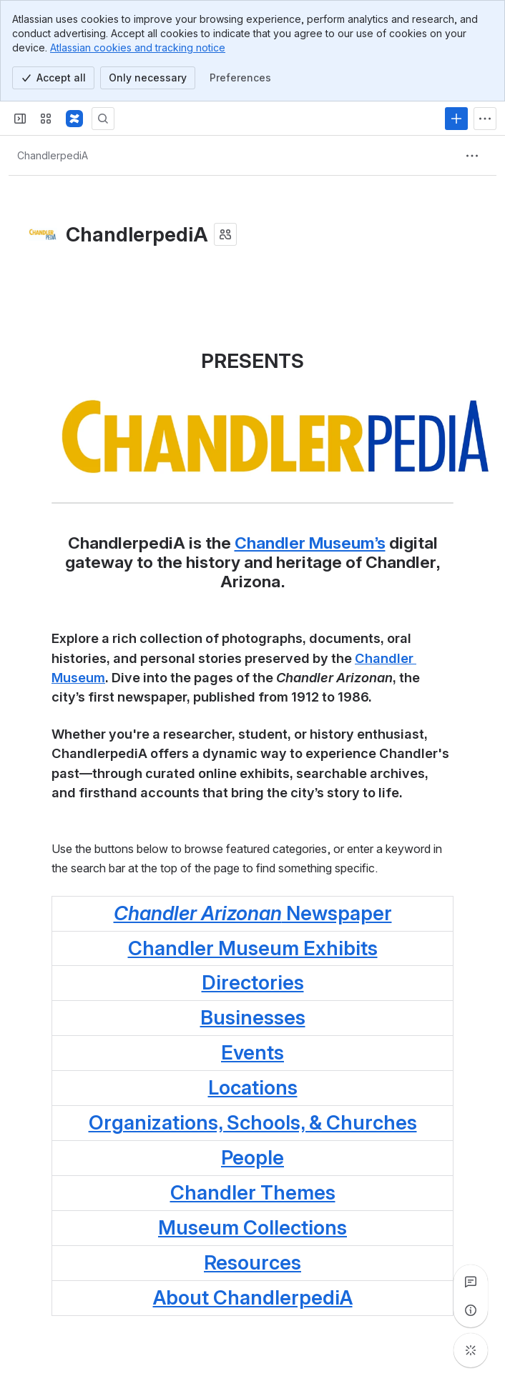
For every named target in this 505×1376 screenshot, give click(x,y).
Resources (252, 1262)
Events (252, 1052)
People (252, 1157)
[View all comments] (470, 1281)
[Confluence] (74, 118)
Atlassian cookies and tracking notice (137, 47)
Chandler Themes (252, 1192)
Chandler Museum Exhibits (253, 948)
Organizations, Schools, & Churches (253, 1122)
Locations (253, 1087)
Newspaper (253, 913)
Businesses (252, 1017)
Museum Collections (252, 1227)
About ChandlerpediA (253, 1297)
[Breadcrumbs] (52, 156)
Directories (253, 982)
